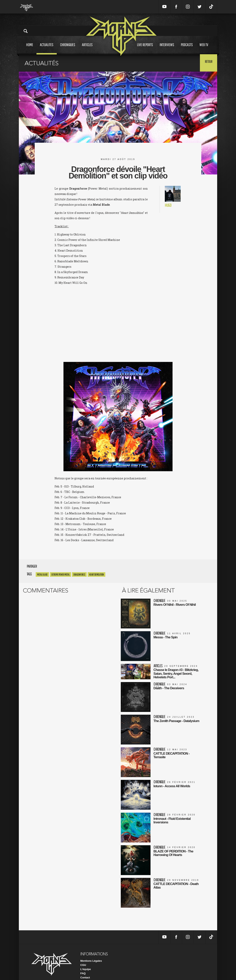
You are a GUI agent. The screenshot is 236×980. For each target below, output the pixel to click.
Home (29, 48)
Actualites (46, 48)
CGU (83, 957)
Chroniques (68, 48)
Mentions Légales (91, 953)
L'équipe (85, 961)
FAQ (83, 965)
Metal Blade (42, 574)
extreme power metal (60, 574)
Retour (207, 62)
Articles (87, 48)
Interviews (166, 48)
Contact (85, 969)
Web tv (204, 48)
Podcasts (186, 48)
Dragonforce (79, 574)
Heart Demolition (96, 574)
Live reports (145, 48)
